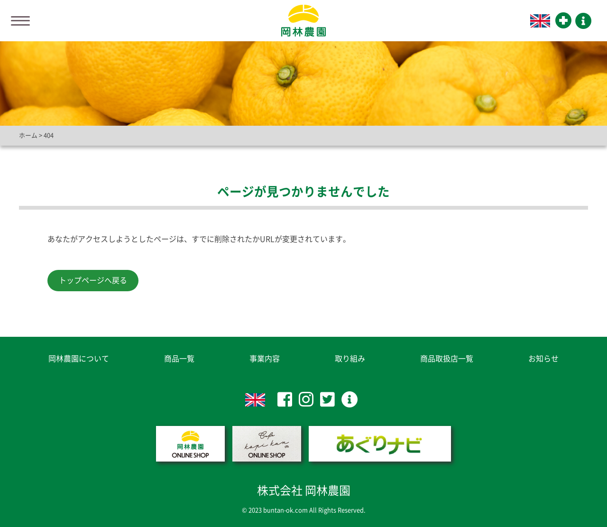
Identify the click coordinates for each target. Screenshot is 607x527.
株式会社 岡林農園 (303, 490)
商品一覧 (179, 358)
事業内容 (264, 358)
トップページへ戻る (93, 280)
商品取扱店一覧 (446, 358)
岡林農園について (78, 358)
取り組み (350, 358)
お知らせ (543, 358)
